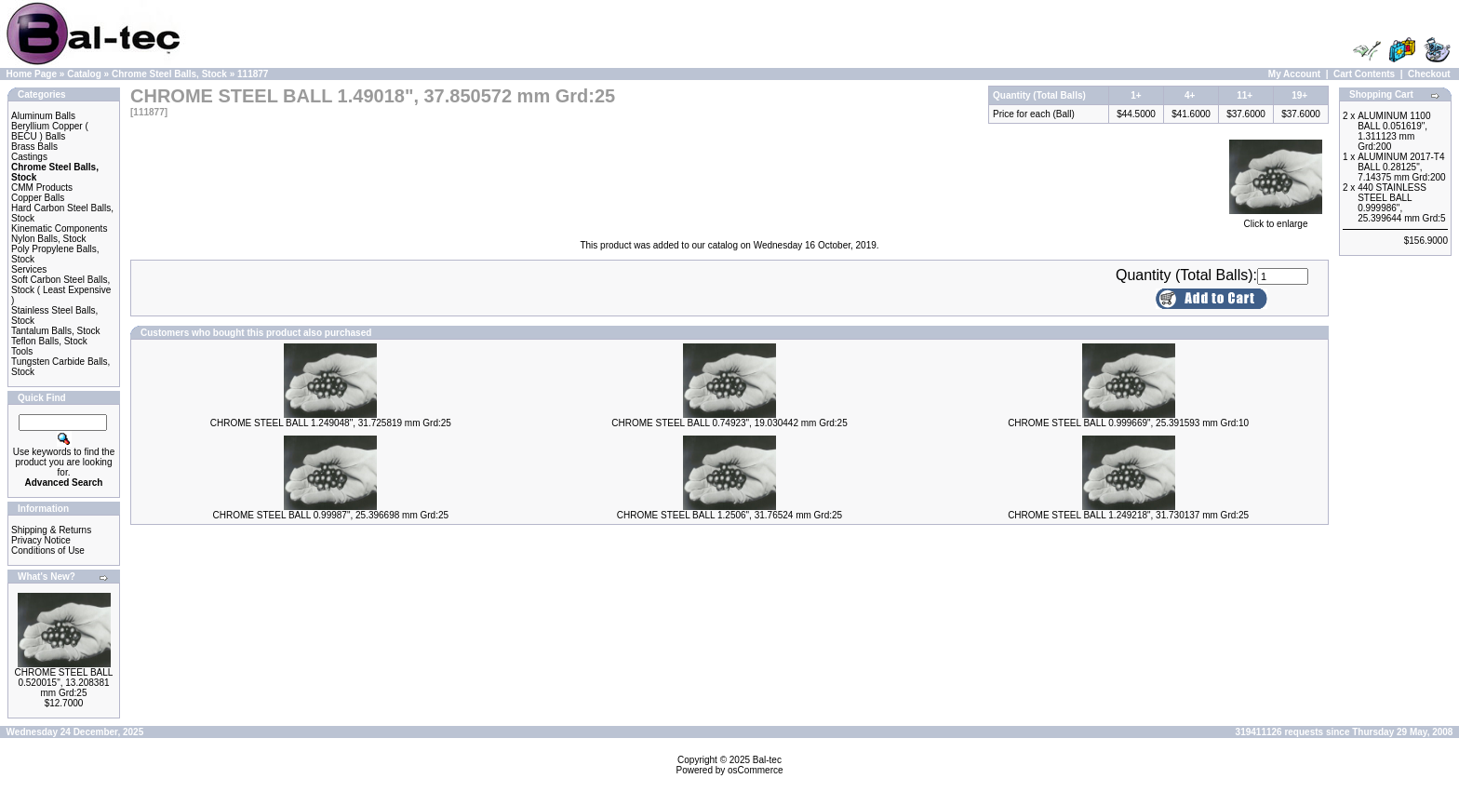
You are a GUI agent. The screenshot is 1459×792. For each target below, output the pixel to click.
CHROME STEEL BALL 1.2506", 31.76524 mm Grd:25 (729, 515)
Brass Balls (34, 146)
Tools (22, 351)
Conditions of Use (48, 550)
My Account (1294, 74)
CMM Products (42, 187)
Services (29, 269)
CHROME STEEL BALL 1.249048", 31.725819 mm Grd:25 (330, 423)
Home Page (32, 74)
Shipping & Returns (51, 530)
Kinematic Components (59, 228)
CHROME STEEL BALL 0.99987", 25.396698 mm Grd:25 (331, 515)
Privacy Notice (41, 540)
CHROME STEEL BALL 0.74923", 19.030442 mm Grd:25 (729, 423)
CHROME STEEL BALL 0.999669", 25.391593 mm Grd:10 (1128, 423)
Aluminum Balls (43, 116)
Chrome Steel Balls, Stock (169, 74)
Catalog (84, 74)
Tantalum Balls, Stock (55, 331)
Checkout (1429, 74)
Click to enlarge (1275, 219)
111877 (252, 74)
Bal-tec (767, 760)
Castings (29, 157)
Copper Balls (37, 198)
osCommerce (755, 770)
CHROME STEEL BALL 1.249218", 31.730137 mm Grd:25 (1128, 515)
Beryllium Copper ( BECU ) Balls (49, 131)
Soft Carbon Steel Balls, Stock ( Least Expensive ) (61, 290)
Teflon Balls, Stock (49, 341)
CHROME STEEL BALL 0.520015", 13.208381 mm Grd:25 (64, 682)
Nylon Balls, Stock (49, 239)
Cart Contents (1364, 74)
